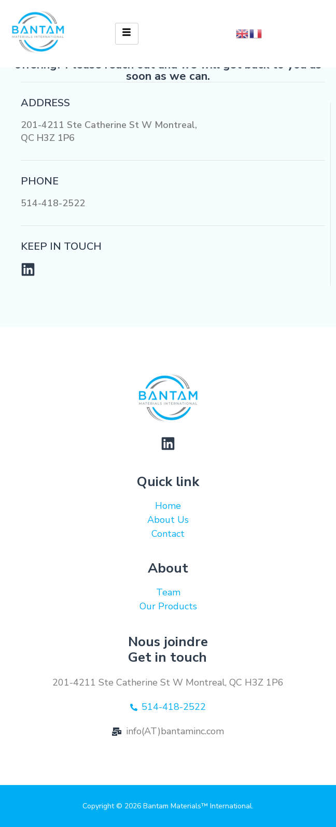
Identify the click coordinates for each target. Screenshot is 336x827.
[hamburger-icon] (126, 34)
